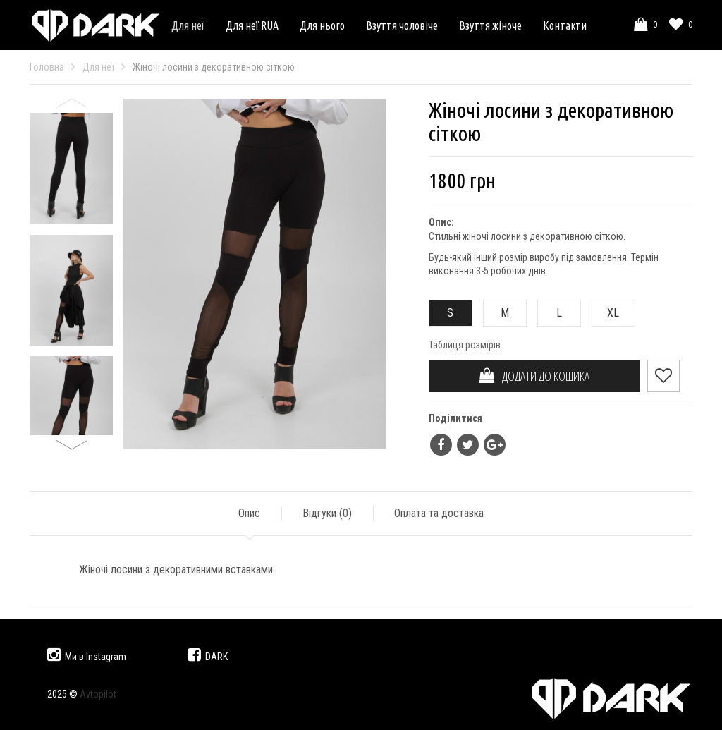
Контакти (565, 25)
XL (606, 313)
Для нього (322, 25)
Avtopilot (98, 694)
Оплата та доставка (439, 513)
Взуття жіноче (490, 25)
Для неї (187, 25)
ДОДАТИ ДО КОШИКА (534, 375)
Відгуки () (327, 513)
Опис (249, 513)
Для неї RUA (252, 25)
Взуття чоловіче (402, 25)
